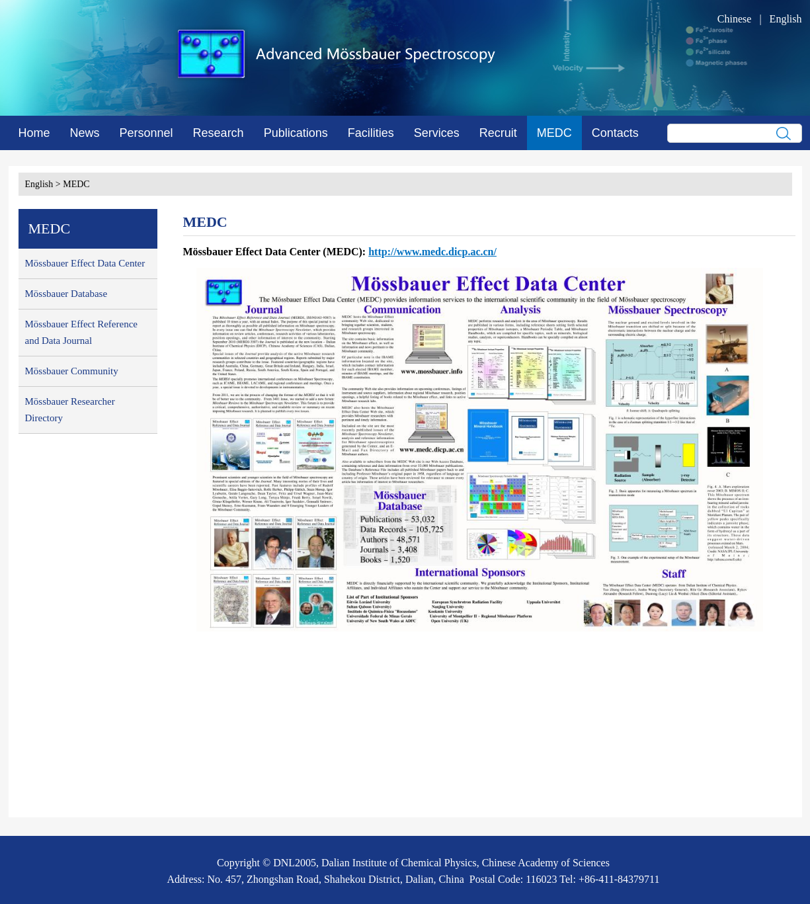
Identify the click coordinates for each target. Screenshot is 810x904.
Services (437, 133)
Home (34, 133)
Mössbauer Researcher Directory (70, 409)
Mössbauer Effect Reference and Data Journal (81, 332)
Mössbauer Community (71, 371)
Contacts (615, 133)
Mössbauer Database (66, 293)
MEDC (554, 133)
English (786, 18)
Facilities (371, 133)
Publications (296, 133)
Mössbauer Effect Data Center (85, 263)
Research (218, 133)
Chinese (734, 18)
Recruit (498, 133)
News (85, 133)
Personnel (146, 133)
